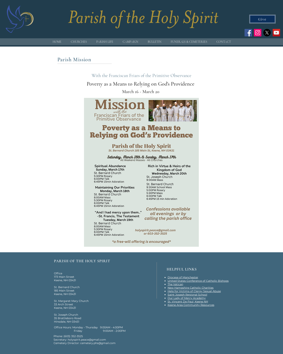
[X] (267, 32)
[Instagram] (257, 32)
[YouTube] (276, 32)
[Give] (262, 19)
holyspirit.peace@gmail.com (87, 339)
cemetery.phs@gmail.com (98, 343)
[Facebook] (248, 32)
